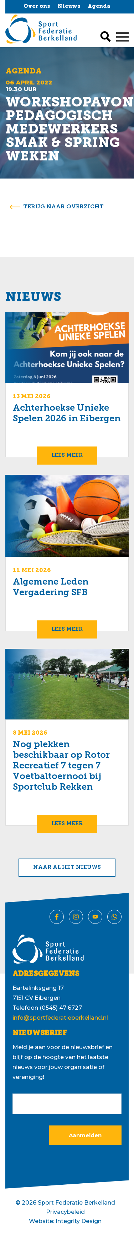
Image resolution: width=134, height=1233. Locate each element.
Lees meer (67, 455)
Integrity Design (79, 1221)
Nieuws (69, 6)
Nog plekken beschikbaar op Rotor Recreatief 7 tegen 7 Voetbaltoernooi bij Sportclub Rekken (61, 766)
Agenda (99, 6)
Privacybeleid (65, 1212)
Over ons (37, 6)
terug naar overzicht (63, 207)
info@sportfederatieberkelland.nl (60, 1017)
